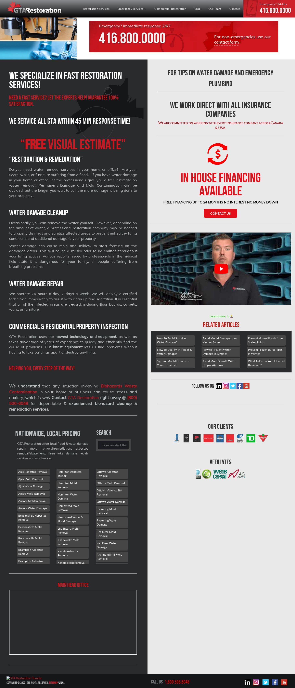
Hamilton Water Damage (67, 496)
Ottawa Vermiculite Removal (109, 492)
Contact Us (220, 213)
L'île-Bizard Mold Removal (68, 530)
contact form (226, 42)
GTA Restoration (83, 397)
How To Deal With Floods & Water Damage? (174, 351)
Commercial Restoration (170, 8)
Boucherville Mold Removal (30, 540)
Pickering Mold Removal (106, 511)
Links (62, 682)
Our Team (214, 8)
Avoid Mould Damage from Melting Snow (220, 340)
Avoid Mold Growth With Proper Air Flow (218, 363)
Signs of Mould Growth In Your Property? (173, 363)
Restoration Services (96, 8)
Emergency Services (132, 8)
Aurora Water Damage (32, 508)
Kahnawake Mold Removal (68, 542)
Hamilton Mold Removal (67, 485)
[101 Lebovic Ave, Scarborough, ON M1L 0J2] (73, 622)
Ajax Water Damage (30, 486)
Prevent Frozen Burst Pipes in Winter (265, 351)
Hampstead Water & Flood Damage (70, 519)
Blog (197, 8)
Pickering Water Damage (107, 522)
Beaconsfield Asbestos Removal (32, 517)
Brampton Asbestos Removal (30, 551)
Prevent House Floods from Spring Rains (265, 340)
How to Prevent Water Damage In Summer (217, 351)
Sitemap (53, 682)
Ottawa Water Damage (111, 501)
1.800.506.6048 (177, 682)
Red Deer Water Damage (107, 545)
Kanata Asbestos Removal (67, 553)
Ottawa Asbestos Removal (107, 473)
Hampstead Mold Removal (68, 508)
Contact (234, 8)
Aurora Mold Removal (32, 501)
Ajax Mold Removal (30, 479)
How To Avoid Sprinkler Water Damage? (172, 340)
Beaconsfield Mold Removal (30, 529)
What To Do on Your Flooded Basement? (266, 363)
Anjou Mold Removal (31, 493)
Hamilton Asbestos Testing (69, 473)
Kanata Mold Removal (71, 562)
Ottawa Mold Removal (111, 483)
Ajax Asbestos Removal (33, 471)
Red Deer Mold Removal (106, 534)
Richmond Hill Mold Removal (109, 556)
